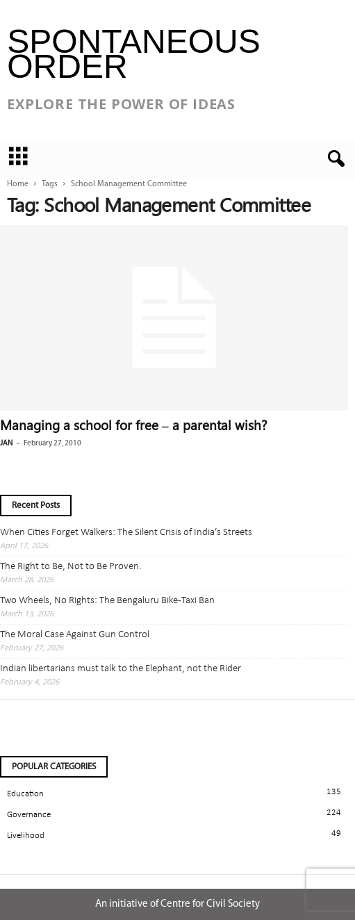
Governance (29, 814)
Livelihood (25, 835)
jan (6, 443)
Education (25, 793)
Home (17, 184)
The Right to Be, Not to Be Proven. (71, 566)
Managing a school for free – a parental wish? (133, 425)
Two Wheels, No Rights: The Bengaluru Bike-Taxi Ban (107, 600)
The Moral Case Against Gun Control (74, 635)
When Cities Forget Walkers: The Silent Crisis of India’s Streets (126, 532)
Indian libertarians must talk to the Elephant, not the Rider (120, 669)
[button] (333, 159)
